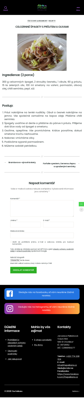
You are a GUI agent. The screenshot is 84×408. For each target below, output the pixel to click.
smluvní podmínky (24, 262)
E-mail (46, 231)
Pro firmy (38, 355)
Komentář (15, 209)
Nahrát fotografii (17, 268)
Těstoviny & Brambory (37, 27)
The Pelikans (18, 401)
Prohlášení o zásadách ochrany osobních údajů (17, 353)
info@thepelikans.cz (67, 375)
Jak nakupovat (15, 369)
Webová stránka (17, 241)
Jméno (13, 231)
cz (77, 387)
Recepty (54, 27)
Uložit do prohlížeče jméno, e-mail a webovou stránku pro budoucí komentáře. (43, 254)
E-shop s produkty (43, 350)
